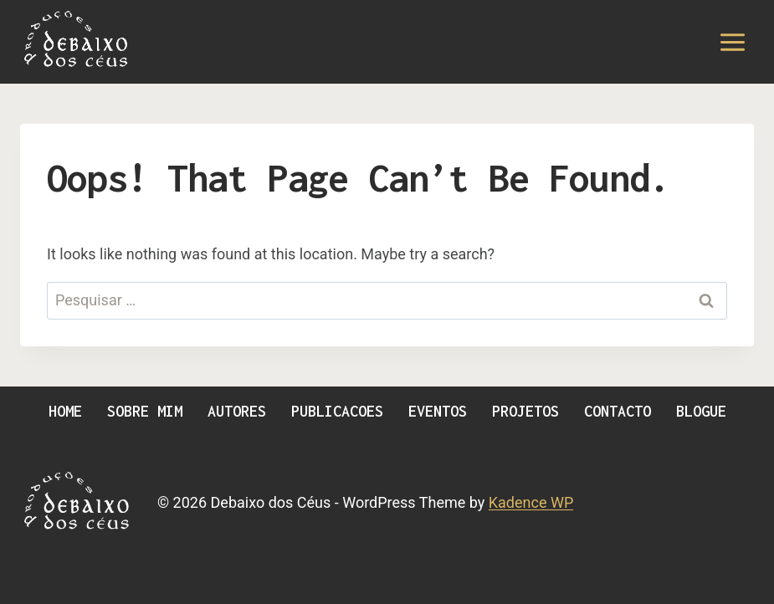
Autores (237, 411)
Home (65, 411)
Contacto (617, 411)
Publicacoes (337, 411)
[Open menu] (732, 42)
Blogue (701, 411)
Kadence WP (531, 502)
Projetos (525, 411)
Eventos (437, 411)
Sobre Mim (144, 411)
